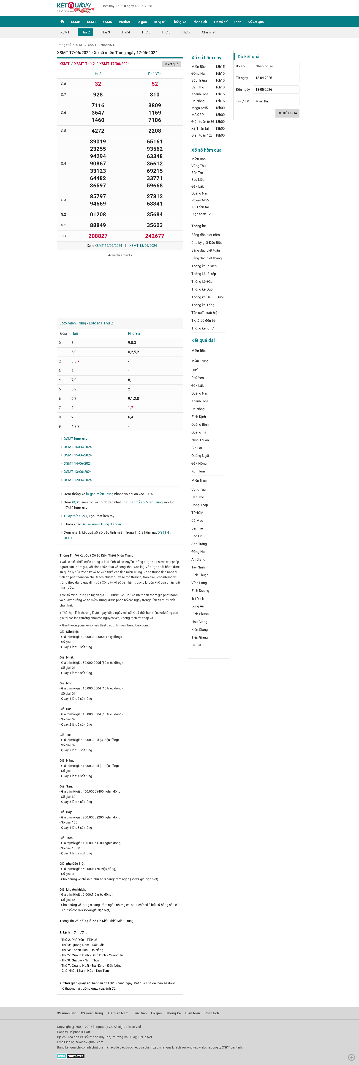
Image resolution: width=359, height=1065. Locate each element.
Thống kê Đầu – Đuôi (207, 297)
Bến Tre (197, 173)
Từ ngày (242, 78)
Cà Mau (197, 521)
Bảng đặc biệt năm (205, 235)
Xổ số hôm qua (206, 150)
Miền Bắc (198, 67)
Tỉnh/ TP (242, 101)
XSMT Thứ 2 (84, 64)
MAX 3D (197, 115)
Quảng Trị (198, 432)
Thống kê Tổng (202, 305)
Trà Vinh (197, 598)
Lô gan (141, 22)
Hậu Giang (199, 622)
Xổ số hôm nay (206, 57)
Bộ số (240, 66)
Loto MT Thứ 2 (101, 323)
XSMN (107, 22)
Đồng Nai (198, 73)
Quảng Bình (200, 425)
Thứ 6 (166, 32)
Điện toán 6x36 (202, 122)
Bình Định (198, 417)
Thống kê (179, 22)
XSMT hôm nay (75, 439)
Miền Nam (199, 480)
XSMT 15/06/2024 (78, 455)
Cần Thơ (197, 87)
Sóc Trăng (199, 80)
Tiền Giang (199, 637)
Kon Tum (198, 471)
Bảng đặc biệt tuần (205, 250)
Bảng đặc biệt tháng (206, 258)
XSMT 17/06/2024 (101, 45)
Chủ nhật (208, 32)
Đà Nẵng (197, 101)
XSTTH (164, 532)
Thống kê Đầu (201, 282)
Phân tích (200, 22)
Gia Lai (196, 448)
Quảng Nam (200, 193)
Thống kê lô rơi (203, 328)
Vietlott (124, 22)
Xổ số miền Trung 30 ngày (102, 524)
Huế (98, 74)
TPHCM (197, 513)
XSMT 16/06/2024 (108, 246)
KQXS (76, 502)
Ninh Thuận (200, 440)
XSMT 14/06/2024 (78, 463)
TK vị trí (159, 22)
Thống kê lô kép (203, 274)
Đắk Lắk (197, 186)
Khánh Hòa (199, 94)
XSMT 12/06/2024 (78, 480)
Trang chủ (64, 45)
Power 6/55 (200, 200)
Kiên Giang (199, 630)
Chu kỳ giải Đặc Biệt (206, 243)
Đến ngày (243, 90)
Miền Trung (200, 361)
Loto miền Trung (73, 323)
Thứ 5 (145, 32)
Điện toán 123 (201, 135)
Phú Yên (154, 74)
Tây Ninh (198, 567)
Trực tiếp (140, 1013)
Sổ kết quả (256, 22)
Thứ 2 (85, 32)
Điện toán (192, 1013)
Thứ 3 (105, 32)
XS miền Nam (118, 1013)
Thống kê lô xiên (204, 266)
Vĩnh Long (199, 583)
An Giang (198, 559)
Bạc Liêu (197, 180)
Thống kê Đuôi (202, 289)
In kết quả (171, 64)
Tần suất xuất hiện (205, 313)
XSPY (68, 538)
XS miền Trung (92, 1013)
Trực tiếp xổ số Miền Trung (142, 502)
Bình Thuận (199, 575)
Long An (197, 606)
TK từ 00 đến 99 (203, 320)
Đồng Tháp (199, 505)
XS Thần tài (200, 128)
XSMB (75, 22)
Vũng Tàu (198, 166)
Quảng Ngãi (200, 456)
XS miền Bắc (66, 1013)
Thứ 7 (186, 32)
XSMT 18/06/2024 (143, 246)
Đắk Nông (199, 463)
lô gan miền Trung (99, 494)
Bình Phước (200, 614)
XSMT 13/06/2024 (78, 472)
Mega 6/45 (199, 108)
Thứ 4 (125, 32)
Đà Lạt (196, 645)
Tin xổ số (220, 22)
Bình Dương (200, 591)
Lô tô (237, 22)
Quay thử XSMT (75, 516)
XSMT (91, 22)
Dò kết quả (287, 113)
